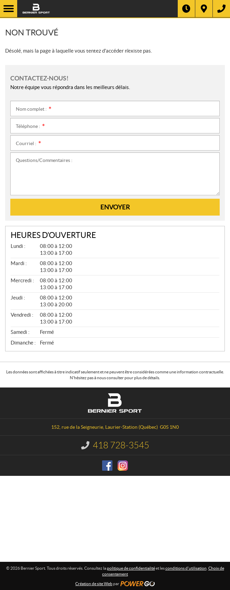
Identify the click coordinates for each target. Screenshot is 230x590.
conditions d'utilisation (186, 568)
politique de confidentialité (131, 568)
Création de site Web (93, 583)
